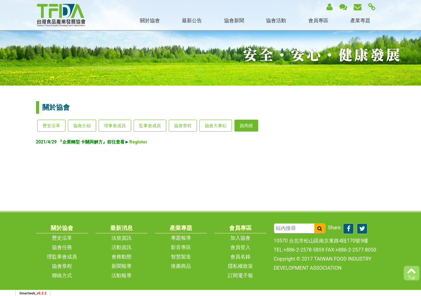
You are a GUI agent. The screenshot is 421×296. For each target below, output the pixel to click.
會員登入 (240, 247)
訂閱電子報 (240, 275)
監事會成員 (150, 125)
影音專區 (181, 247)
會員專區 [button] (318, 20)
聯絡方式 (62, 275)
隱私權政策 (240, 266)
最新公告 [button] (192, 20)
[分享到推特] (362, 228)
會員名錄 (240, 257)
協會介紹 (82, 125)
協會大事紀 (216, 125)
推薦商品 (181, 266)
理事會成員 (115, 125)
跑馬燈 (246, 125)
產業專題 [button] (360, 20)
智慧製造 (181, 257)
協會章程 (183, 125)
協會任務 (62, 247)
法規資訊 (121, 238)
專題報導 (181, 238)
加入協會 (240, 238)
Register (138, 142)
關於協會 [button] (150, 20)
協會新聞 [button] (234, 20)
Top (411, 273)
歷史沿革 (51, 125)
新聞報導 (121, 266)
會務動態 (121, 257)
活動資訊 (121, 247)
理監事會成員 (62, 257)
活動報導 (121, 275)
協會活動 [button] (276, 20)
